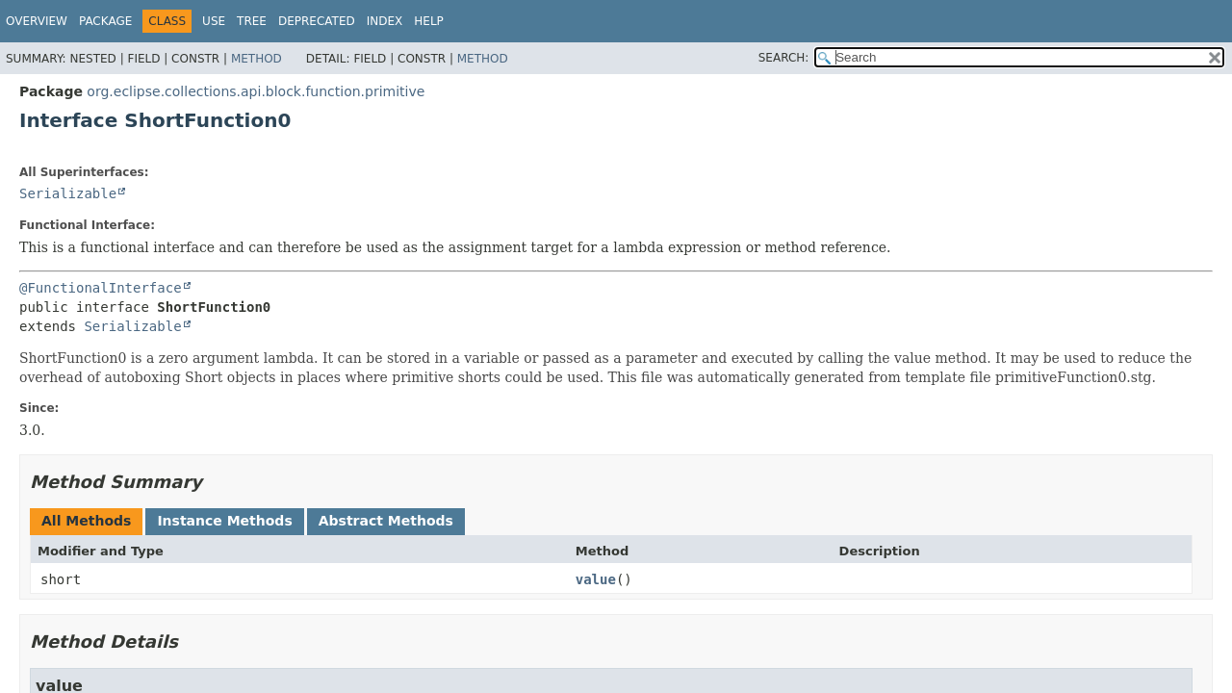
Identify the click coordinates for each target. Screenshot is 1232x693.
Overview (36, 21)
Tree (252, 21)
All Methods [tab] (86, 520)
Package (105, 21)
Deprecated (316, 21)
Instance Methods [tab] (224, 520)
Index (385, 21)
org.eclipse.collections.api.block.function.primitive (255, 91)
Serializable (67, 193)
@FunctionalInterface (100, 287)
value (596, 579)
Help (429, 21)
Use (213, 21)
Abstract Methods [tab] (386, 520)
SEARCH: (783, 57)
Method (256, 58)
